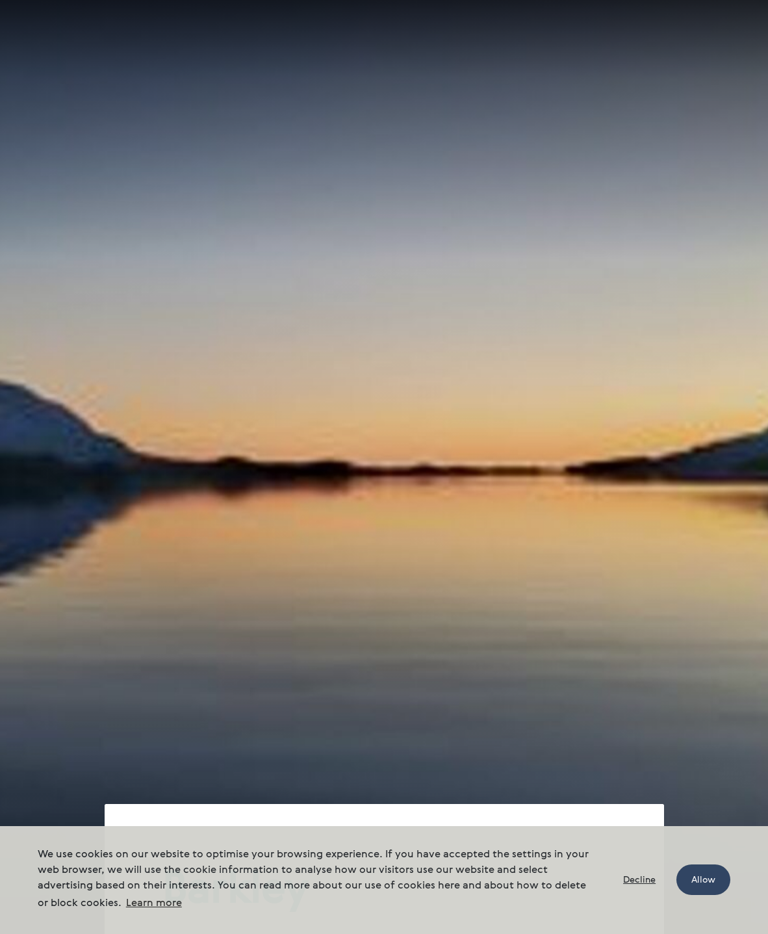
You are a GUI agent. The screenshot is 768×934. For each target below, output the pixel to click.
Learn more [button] (154, 903)
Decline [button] (639, 880)
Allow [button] (703, 880)
